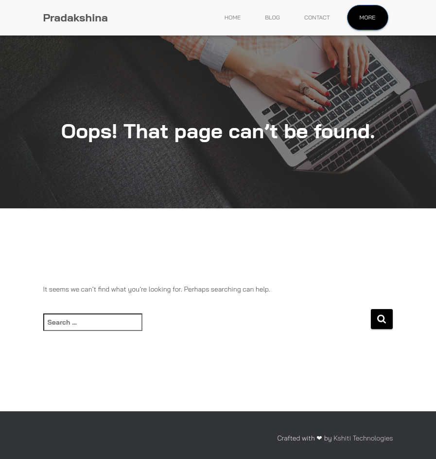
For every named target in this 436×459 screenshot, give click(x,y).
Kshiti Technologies (363, 438)
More (368, 17)
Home (233, 17)
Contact (317, 17)
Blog (272, 17)
